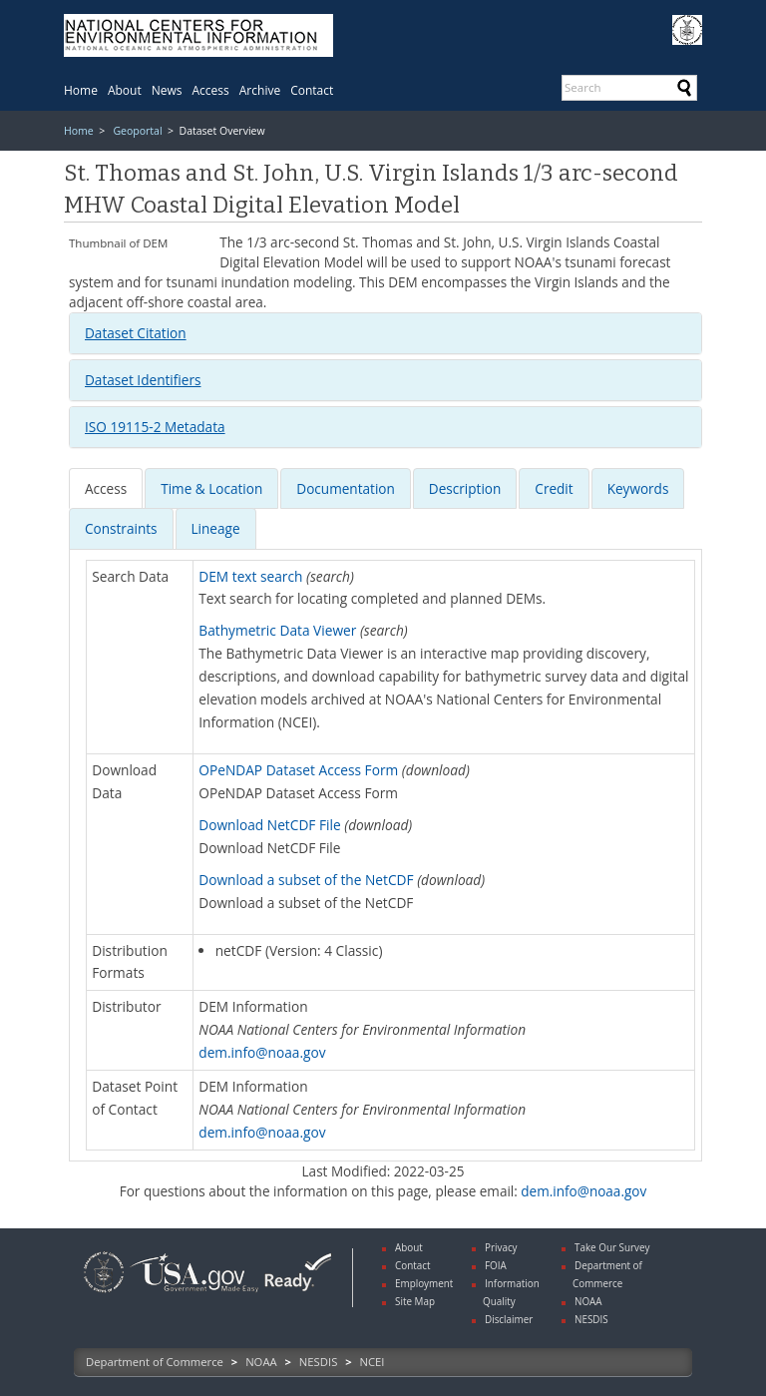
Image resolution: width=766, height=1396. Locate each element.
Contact (311, 90)
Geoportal (137, 131)
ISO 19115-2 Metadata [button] (155, 426)
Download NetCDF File (269, 824)
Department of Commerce (154, 1361)
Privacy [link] (501, 1247)
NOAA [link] (588, 1301)
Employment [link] (424, 1283)
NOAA (261, 1361)
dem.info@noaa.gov (261, 1052)
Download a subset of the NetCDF (305, 879)
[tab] (385, 333)
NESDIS (318, 1361)
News (167, 90)
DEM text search (250, 576)
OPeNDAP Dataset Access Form (298, 769)
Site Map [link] (415, 1301)
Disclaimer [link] (509, 1319)
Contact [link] (412, 1265)
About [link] (409, 1247)
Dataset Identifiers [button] (142, 379)
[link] (104, 1294)
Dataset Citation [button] (136, 332)
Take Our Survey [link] (612, 1247)
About (125, 90)
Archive (259, 90)
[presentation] (106, 488)
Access (210, 90)
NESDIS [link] (591, 1319)
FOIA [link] (496, 1265)
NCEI (372, 1361)
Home (81, 90)
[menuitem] (81, 90)
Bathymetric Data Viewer (277, 630)
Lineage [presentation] (216, 528)
